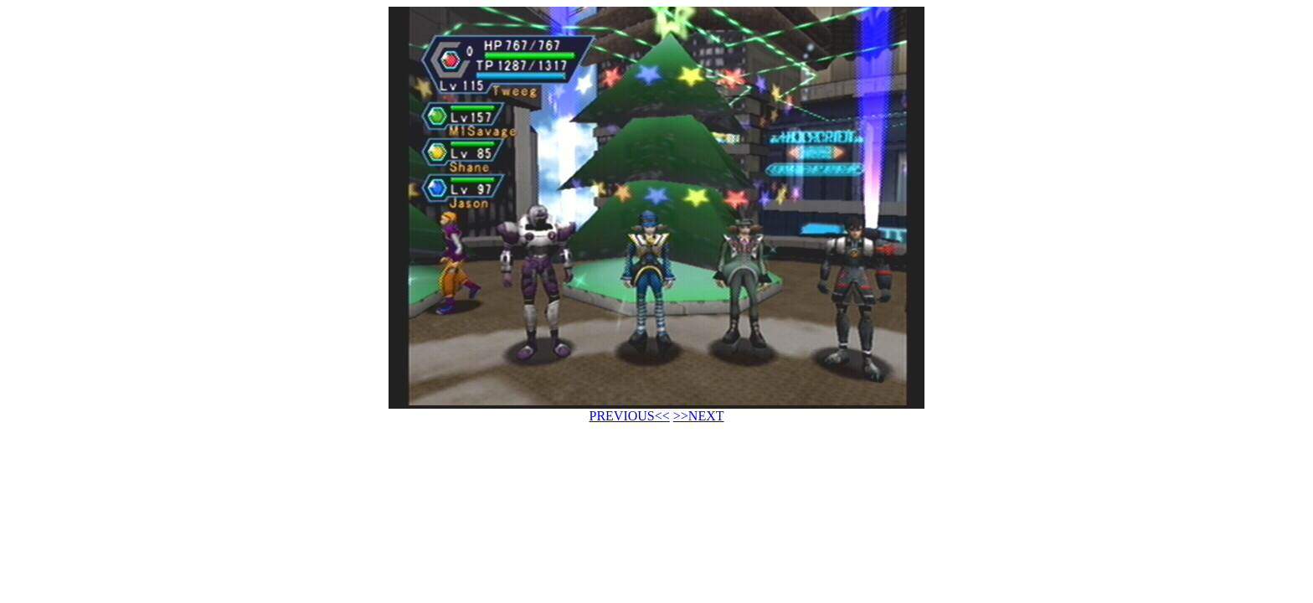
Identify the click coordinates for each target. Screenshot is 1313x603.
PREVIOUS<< (630, 416)
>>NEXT (698, 416)
